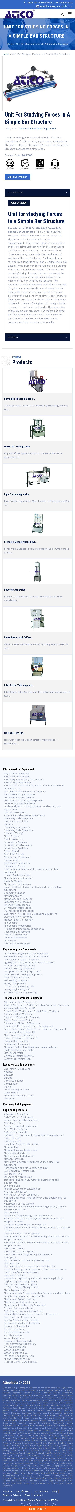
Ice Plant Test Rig (13, 733)
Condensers (11, 1083)
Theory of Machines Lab (18, 1341)
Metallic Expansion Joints (18, 1095)
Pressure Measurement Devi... (20, 542)
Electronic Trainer (14, 1248)
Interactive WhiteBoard (17, 943)
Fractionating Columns (16, 1089)
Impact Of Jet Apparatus (17, 446)
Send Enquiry (37, 1508)
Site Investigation (14, 1053)
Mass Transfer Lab (15, 1290)
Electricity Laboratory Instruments (24, 779)
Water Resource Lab (15, 1353)
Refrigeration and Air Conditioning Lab (26, 1168)
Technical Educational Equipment (37, 128)
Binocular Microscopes (17, 904)
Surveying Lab (12, 1185)
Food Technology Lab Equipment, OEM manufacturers (35, 1269)
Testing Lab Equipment (17, 1044)
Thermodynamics (14, 1329)
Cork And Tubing (13, 833)
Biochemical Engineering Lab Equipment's (28, 1215)
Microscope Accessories (17, 925)
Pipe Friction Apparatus (16, 494)
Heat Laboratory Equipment (20, 794)
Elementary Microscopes (18, 907)
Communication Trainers (18, 1014)
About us (7, 1491)
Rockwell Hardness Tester (19, 1050)
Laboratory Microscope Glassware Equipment (30, 913)
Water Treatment (14, 1338)
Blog (27, 1495)
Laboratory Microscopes (18, 916)
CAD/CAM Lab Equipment (18, 1117)
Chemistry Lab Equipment (19, 818)
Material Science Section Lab (20, 1150)
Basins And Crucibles (16, 821)
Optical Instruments (15, 812)
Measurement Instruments (19, 797)
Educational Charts (15, 866)
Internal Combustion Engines (20, 1284)
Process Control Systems (18, 1308)
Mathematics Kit (13, 896)
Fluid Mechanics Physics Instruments (25, 791)
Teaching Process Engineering (21, 1320)
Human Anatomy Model (17, 875)
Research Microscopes (17, 931)
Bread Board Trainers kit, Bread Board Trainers (31, 1011)
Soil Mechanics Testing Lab (19, 1170)
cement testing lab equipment (21, 1120)
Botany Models (12, 860)
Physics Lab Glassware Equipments (24, 815)
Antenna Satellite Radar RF (19, 1008)
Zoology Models (13, 881)
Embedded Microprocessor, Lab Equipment (29, 1026)
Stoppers (9, 1098)
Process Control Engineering (20, 992)
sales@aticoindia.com (60, 6)
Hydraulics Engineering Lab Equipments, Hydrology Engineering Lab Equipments (33, 1280)
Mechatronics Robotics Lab (19, 1156)
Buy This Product (17, 176)
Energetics (10, 1257)
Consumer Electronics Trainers (22, 1017)
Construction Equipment (17, 977)
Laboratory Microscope (17, 901)
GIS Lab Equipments (15, 1132)
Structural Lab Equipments (19, 1317)
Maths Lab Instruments (17, 884)
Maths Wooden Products (18, 898)
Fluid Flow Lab (12, 1123)
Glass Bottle (11, 1092)
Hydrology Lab (12, 1138)
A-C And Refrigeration (16, 1191)
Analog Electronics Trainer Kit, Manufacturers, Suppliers (36, 1005)
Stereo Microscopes (15, 934)
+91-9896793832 (63, 2)
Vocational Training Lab (17, 1059)
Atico (54, 1500)
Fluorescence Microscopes (19, 910)
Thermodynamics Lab (16, 1332)
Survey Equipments (15, 983)
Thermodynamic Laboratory (20, 1344)
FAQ (54, 1491)
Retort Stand (11, 851)
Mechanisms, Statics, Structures (22, 1302)
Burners (8, 824)
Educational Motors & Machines (22, 1023)
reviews (13, 337)
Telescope (10, 940)
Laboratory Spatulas (16, 848)
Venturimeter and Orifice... (18, 637)
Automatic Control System (19, 1203)
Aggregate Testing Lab (17, 1114)
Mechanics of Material (16, 1153)
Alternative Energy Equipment (21, 1194)
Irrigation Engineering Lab (19, 986)
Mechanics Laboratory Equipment (23, 800)
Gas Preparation (13, 839)
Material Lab (11, 1147)
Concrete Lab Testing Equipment (23, 974)
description (15, 192)
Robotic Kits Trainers (16, 1041)
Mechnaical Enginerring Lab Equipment (26, 953)
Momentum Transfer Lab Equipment (25, 1305)
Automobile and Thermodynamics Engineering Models (35, 1206)
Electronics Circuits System (19, 1251)
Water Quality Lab (14, 1350)
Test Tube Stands (14, 854)
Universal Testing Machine (19, 1056)
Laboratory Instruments (18, 845)
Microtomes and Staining (18, 878)
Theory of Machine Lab (17, 1326)
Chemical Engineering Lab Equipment (25, 1224)
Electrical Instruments (16, 776)
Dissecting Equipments (17, 863)
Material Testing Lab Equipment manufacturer (30, 1047)
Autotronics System (15, 1209)
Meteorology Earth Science (19, 803)
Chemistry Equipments (17, 827)
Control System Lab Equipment (22, 1233)
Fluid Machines (12, 1263)
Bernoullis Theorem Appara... (19, 398)
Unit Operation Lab (15, 1347)
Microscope (10, 922)
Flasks (7, 1086)
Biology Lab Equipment (17, 857)
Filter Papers (11, 836)
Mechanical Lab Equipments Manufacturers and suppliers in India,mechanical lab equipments (37, 1295)
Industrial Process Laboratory (21, 1144)
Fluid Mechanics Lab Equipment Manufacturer (30, 1266)
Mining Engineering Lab (17, 989)
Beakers (8, 1074)
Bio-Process (11, 1212)
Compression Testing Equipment (22, 971)
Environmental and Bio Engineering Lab (26, 1260)
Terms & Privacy (11, 1495)
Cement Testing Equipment (19, 968)
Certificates (23, 1491)
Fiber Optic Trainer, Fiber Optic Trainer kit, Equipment (35, 1029)
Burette (8, 1077)
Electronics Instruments (18, 782)
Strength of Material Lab (18, 1176)
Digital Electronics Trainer (19, 1020)
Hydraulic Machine (14, 1275)
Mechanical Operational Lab (20, 1299)
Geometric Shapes (14, 893)
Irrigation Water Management (21, 1287)
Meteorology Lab (14, 1159)
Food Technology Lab (16, 1129)
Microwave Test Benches (18, 1035)
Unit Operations (13, 1335)
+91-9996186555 (43, 2)
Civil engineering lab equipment (22, 959)
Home (5, 54)
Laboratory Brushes (15, 842)
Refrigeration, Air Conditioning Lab (23, 1311)
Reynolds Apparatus (14, 589)
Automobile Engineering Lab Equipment (26, 956)
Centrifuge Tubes (14, 1080)
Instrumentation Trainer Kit (19, 1032)
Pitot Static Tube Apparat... (18, 685)
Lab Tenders (41, 1491)
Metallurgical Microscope (18, 919)
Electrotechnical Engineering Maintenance (28, 1254)
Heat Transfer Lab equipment (21, 1272)
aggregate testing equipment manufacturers (29, 962)
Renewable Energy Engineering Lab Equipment (31, 1314)
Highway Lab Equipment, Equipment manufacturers (33, 1135)
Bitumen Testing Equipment (19, 965)
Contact (38, 1495)
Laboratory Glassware (17, 1068)
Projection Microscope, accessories (24, 928)
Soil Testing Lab (13, 1173)
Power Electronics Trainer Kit (21, 1038)
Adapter (8, 1071)
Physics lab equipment (17, 773)
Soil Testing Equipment (17, 980)
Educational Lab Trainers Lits (21, 1002)
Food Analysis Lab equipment (21, 1126)
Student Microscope (15, 937)
